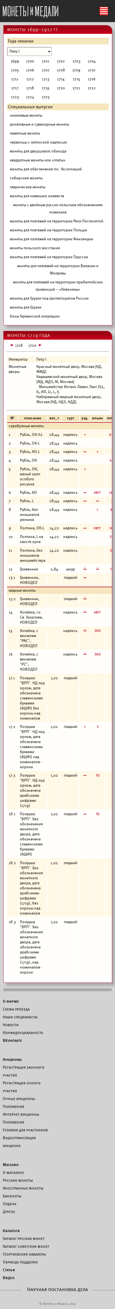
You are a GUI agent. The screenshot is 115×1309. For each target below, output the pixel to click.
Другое (9, 1211)
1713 (45, 79)
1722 (92, 88)
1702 (61, 61)
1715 (76, 79)
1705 (15, 70)
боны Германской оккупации (35, 316)
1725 (46, 97)
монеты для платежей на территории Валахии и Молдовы (57, 270)
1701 (45, 61)
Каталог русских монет (23, 1238)
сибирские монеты (26, 178)
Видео (9, 1277)
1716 (91, 79)
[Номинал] (29, 51)
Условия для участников (25, 1130)
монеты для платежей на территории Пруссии (49, 257)
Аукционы (12, 1059)
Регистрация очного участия (22, 1087)
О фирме (11, 1001)
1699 (15, 61)
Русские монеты (18, 1180)
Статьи (9, 1270)
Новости (11, 1025)
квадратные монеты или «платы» (37, 160)
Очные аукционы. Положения (19, 1102)
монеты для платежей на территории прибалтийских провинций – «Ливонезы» (58, 286)
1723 (15, 97)
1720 (61, 88)
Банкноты (12, 1196)
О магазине (13, 1172)
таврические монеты (27, 187)
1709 (76, 70)
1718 (30, 88)
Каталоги (11, 1230)
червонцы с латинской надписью (38, 142)
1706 (30, 70)
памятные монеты (25, 133)
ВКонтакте (12, 1040)
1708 (61, 70)
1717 (14, 88)
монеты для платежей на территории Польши (48, 230)
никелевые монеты (26, 115)
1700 (30, 61)
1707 (46, 70)
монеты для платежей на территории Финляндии (51, 239)
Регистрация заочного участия (23, 1071)
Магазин (10, 1164)
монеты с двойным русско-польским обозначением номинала (57, 209)
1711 (14, 79)
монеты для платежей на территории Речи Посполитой (56, 221)
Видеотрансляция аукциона (19, 1142)
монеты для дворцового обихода (38, 151)
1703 (76, 61)
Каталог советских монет (26, 1246)
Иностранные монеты (23, 1188)
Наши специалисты (20, 1017)
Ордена (9, 1204)
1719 (45, 88)
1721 (76, 88)
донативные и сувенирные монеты (39, 124)
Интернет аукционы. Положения (21, 1118)
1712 (30, 79)
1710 (91, 70)
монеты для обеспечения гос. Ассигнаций (46, 169)
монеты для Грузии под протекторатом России (49, 298)
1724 (30, 97)
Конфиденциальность (23, 1032)
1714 (61, 79)
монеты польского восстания (35, 248)
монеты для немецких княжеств (37, 196)
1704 (92, 61)
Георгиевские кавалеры (24, 1254)
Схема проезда (16, 1009)
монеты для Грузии (25, 307)
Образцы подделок (20, 1262)
